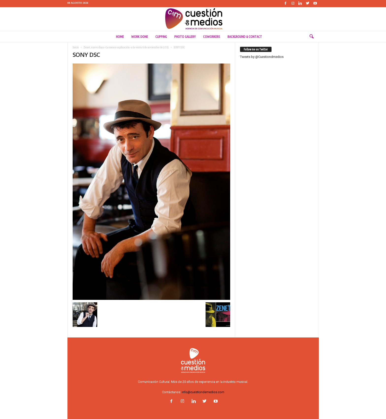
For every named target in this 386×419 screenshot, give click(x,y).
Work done (139, 37)
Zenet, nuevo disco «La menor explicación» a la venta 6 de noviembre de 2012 (126, 47)
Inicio (76, 47)
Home (120, 37)
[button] (311, 36)
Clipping (161, 37)
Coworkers (211, 37)
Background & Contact (244, 37)
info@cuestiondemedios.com (203, 392)
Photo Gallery (185, 37)
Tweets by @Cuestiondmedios (262, 57)
